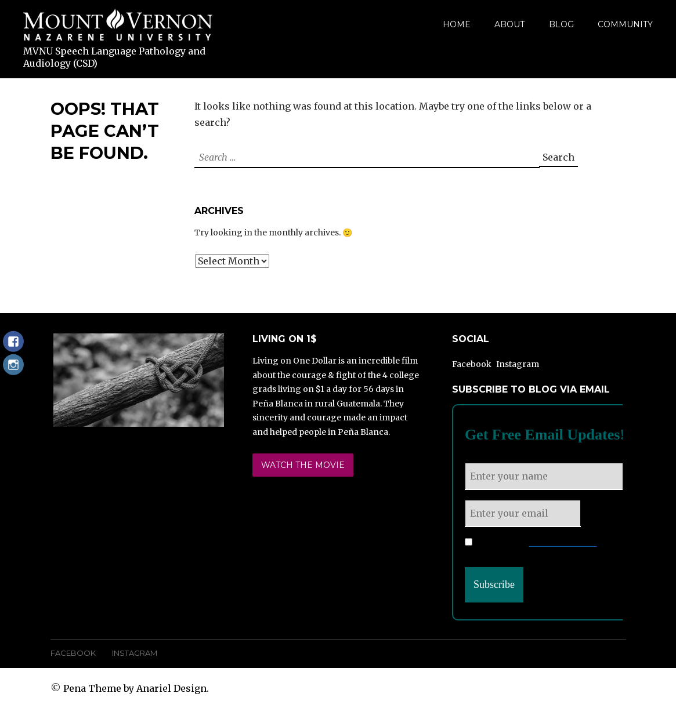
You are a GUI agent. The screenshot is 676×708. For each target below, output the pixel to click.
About (509, 24)
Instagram (517, 364)
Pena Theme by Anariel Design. (136, 688)
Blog (561, 24)
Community (625, 24)
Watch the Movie (303, 465)
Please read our (531, 542)
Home (457, 24)
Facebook (471, 364)
